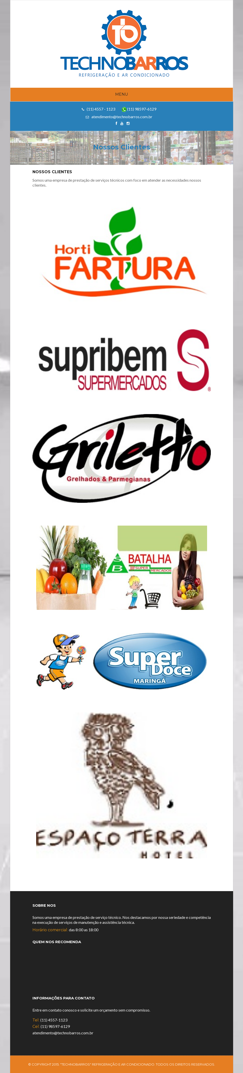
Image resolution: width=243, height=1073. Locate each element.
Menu (121, 94)
